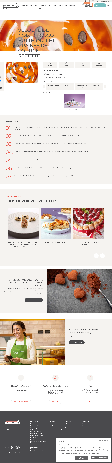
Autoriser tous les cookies (100, 458)
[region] (83, 450)
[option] (74, 86)
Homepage (25, 5)
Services (65, 5)
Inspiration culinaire (53, 424)
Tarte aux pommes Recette (56, 242)
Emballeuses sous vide (37, 451)
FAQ (90, 401)
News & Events (52, 426)
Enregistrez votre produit (55, 430)
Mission (67, 428)
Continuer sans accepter (104, 440)
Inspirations (34, 5)
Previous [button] (44, 86)
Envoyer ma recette (33, 300)
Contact (100, 5)
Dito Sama (12, 53)
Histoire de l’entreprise (72, 424)
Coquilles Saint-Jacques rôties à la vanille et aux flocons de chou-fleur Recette (23, 244)
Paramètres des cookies (81, 458)
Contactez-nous (77, 342)
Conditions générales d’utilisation (92, 424)
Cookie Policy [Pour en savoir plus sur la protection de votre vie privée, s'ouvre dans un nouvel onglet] (95, 454)
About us (72, 5)
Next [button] (105, 86)
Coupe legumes (35, 424)
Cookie (84, 426)
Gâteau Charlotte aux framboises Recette (88, 243)
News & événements (54, 5)
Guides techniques (53, 428)
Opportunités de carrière (72, 432)
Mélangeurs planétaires (37, 435)
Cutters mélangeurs (36, 426)
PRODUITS (43, 5)
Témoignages (69, 426)
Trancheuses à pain (36, 445)
